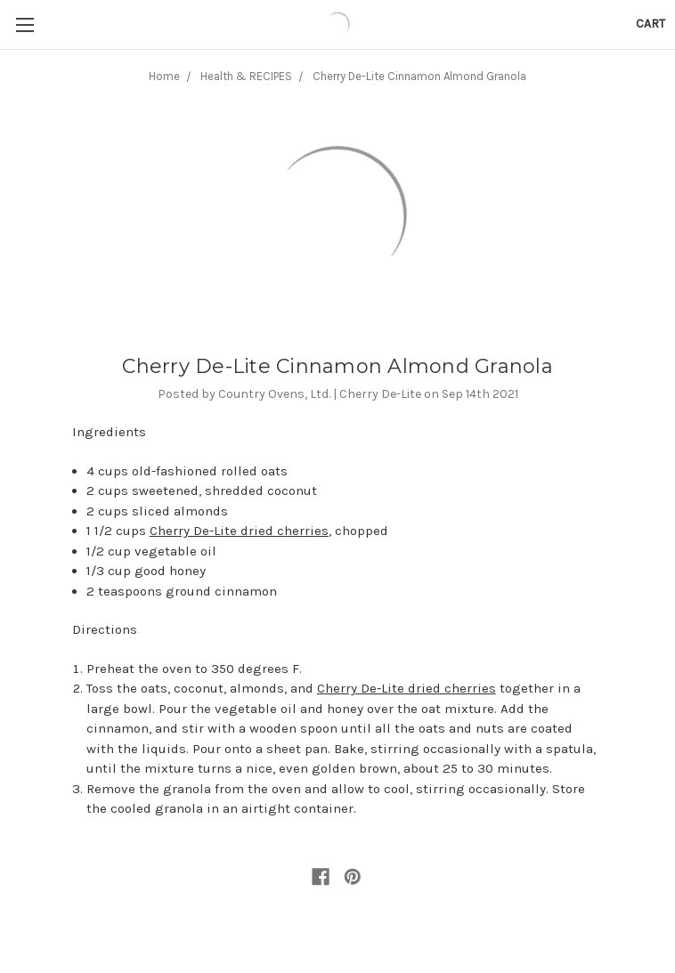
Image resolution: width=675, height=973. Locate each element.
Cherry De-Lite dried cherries (239, 531)
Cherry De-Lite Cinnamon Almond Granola (419, 76)
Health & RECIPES (246, 76)
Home (164, 76)
